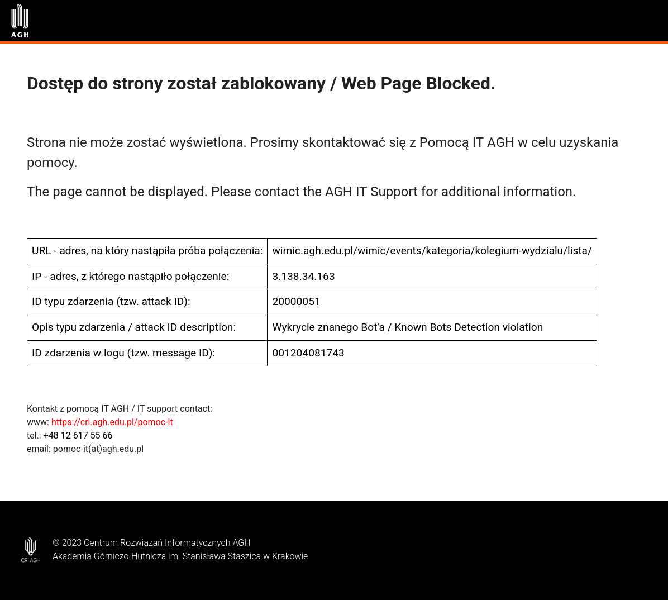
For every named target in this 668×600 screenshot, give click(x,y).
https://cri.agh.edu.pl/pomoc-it (112, 422)
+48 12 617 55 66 (78, 435)
